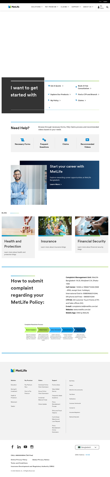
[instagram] (32, 447)
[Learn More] (55, 184)
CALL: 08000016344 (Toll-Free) (22, 455)
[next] (107, 63)
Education (14, 385)
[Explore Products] (59, 94)
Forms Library (56, 385)
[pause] (96, 63)
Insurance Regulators (74, 412)
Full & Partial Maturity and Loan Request (56, 419)
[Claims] (80, 100)
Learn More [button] (10, 60)
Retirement (14, 402)
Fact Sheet (72, 394)
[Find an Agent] (87, 87)
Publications (72, 399)
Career (71, 385)
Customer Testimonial (75, 403)
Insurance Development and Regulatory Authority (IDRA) (32, 466)
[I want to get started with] (73, 107)
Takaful (13, 406)
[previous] (101, 63)
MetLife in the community (76, 390)
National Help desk (74, 417)
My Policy (71, 381)
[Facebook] (12, 447)
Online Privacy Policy (19, 460)
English (105, 1)
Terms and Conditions (19, 463)
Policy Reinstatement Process (56, 404)
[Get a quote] (55, 86)
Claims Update (42, 404)
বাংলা (100, 1)
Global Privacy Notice (40, 460)
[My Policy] (100, 7)
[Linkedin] (19, 447)
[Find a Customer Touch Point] (87, 94)
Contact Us (72, 408)
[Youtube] (25, 447)
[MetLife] (19, 372)
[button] (37, 7)
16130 (88, 455)
